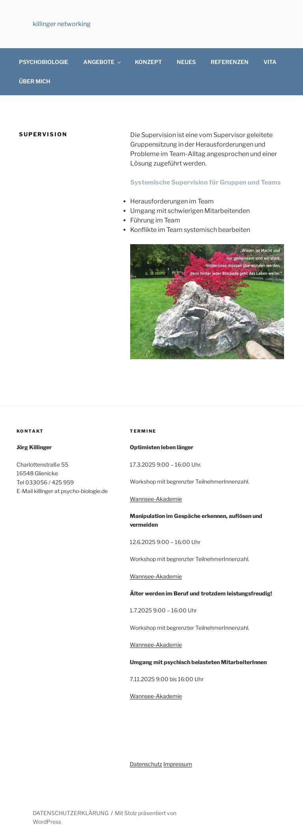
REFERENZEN (230, 61)
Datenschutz (146, 764)
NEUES (186, 61)
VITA (270, 61)
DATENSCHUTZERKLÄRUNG (70, 813)
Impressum (177, 764)
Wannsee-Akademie (156, 498)
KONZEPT (148, 61)
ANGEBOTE (102, 61)
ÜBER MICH (34, 81)
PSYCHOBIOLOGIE (43, 61)
